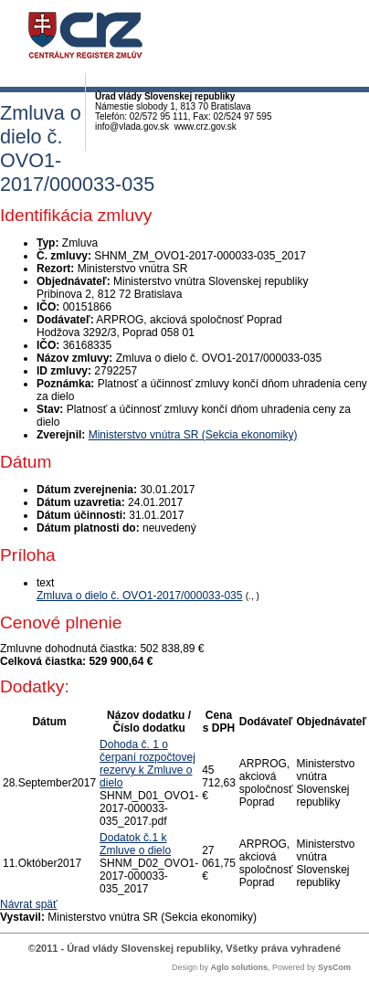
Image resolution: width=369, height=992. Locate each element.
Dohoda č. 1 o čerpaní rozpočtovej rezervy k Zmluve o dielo (147, 763)
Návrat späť (29, 904)
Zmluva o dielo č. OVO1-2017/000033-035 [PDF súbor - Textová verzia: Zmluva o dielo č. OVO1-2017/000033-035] (139, 595)
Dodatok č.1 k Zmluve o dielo (135, 844)
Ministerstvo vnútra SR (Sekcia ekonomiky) (193, 434)
